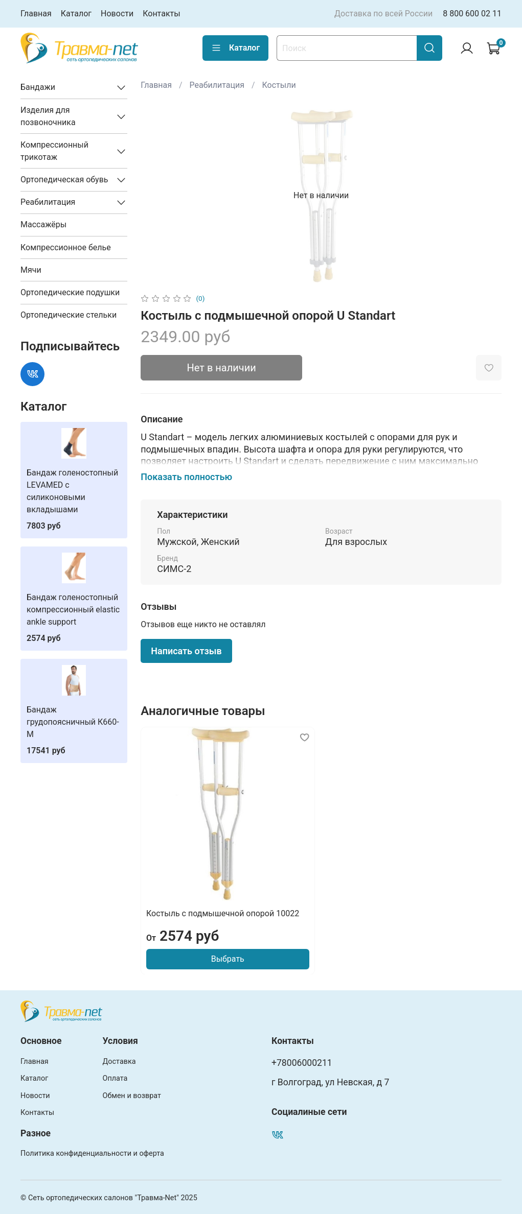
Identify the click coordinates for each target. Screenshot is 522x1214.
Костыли (279, 85)
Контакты (161, 13)
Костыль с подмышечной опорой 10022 (222, 913)
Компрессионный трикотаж (54, 151)
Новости (117, 13)
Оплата (115, 1078)
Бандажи (37, 87)
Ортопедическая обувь (64, 179)
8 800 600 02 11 (472, 13)
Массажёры (43, 224)
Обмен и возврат (132, 1095)
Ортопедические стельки (68, 315)
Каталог (76, 13)
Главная (36, 13)
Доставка (119, 1061)
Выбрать (227, 958)
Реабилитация (217, 85)
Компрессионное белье (65, 247)
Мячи (30, 270)
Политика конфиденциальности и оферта (92, 1153)
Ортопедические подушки (70, 292)
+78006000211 (301, 1063)
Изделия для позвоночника (48, 116)
